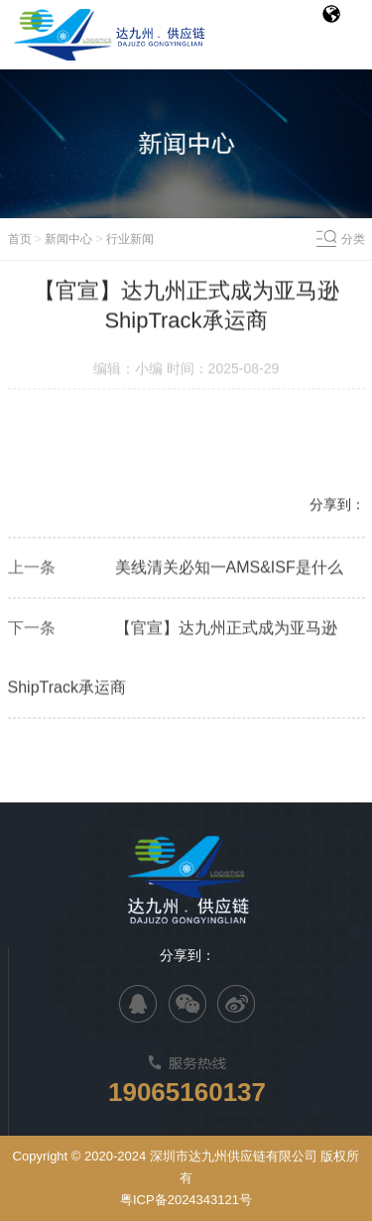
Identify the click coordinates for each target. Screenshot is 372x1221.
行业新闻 (130, 239)
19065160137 (187, 1092)
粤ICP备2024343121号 (186, 1199)
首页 (20, 239)
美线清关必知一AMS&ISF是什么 (229, 568)
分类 (353, 239)
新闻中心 (68, 239)
